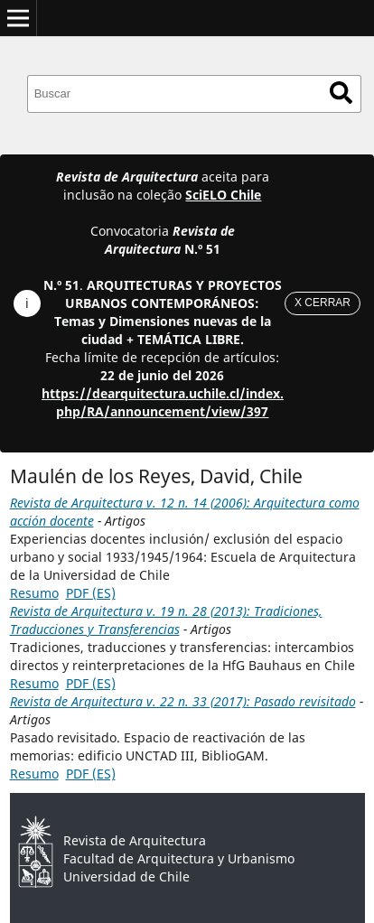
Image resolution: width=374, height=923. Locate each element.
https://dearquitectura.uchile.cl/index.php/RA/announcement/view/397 (163, 402)
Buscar (341, 92)
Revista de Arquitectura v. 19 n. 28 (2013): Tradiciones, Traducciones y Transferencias (166, 620)
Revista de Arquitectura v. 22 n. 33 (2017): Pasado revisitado (183, 701)
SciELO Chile (223, 194)
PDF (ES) (91, 592)
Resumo (34, 592)
